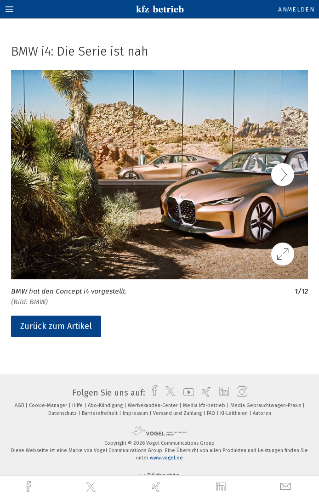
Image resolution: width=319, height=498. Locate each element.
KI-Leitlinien (234, 413)
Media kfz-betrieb (205, 405)
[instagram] (239, 393)
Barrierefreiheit (100, 413)
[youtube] (186, 393)
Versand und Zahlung (178, 413)
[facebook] (29, 487)
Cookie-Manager (48, 405)
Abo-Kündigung (106, 405)
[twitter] (92, 487)
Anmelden (296, 9)
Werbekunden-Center (153, 405)
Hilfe (78, 405)
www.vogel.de (166, 458)
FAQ (211, 413)
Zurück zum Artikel (56, 326)
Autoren (262, 413)
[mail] (286, 487)
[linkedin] (222, 487)
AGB (20, 405)
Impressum (136, 413)
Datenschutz (63, 413)
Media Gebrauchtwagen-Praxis (266, 405)
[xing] (157, 486)
